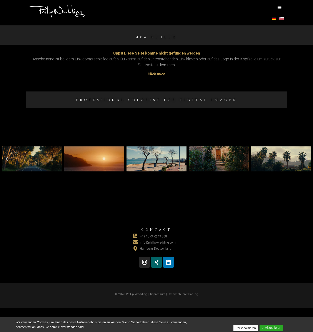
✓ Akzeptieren (271, 327)
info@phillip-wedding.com (158, 242)
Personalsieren (246, 328)
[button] (279, 7)
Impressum (157, 294)
